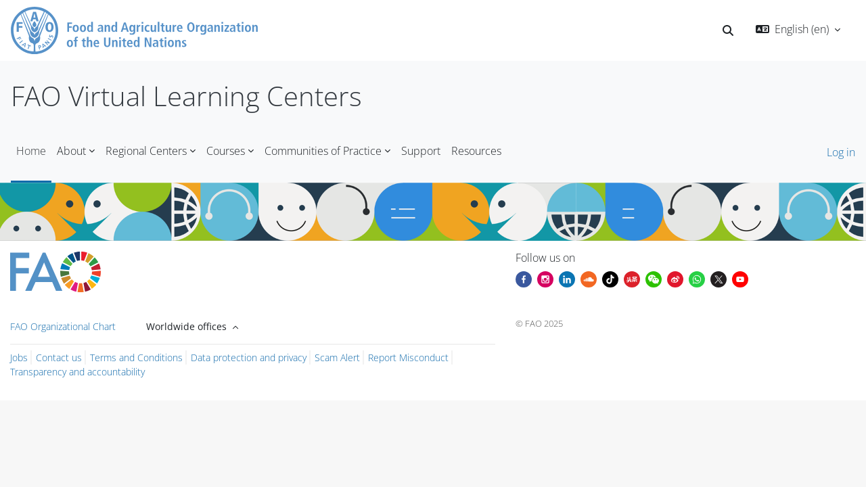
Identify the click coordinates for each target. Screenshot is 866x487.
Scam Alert (337, 357)
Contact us (59, 357)
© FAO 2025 (539, 323)
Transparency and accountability (77, 371)
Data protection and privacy (248, 357)
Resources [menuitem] (476, 150)
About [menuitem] (71, 150)
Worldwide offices (187, 326)
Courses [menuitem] (225, 150)
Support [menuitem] (420, 150)
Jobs (19, 357)
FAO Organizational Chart (63, 326)
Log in (841, 152)
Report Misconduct (408, 357)
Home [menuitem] (31, 150)
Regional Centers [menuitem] (146, 150)
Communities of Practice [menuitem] (323, 150)
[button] (728, 30)
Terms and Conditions (136, 357)
